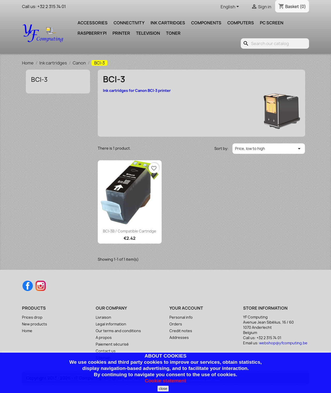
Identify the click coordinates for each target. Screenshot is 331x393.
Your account (186, 308)
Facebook (27, 286)
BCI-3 (39, 79)
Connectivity (129, 23)
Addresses (179, 337)
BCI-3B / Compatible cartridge (129, 231)
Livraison (103, 317)
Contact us (106, 350)
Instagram (40, 286)
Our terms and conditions (118, 330)
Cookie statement (165, 380)
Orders (175, 324)
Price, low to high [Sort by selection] (268, 148)
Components (206, 23)
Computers (240, 23)
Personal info (181, 317)
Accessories (93, 23)
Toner (173, 33)
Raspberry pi (92, 33)
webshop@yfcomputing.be (283, 342)
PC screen (271, 23)
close (163, 389)
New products (34, 324)
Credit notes (180, 330)
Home (27, 330)
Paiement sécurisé (112, 344)
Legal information (111, 324)
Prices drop (32, 317)
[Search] (275, 43)
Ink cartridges (168, 23)
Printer (121, 33)
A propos (104, 337)
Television (148, 33)
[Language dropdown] (231, 7)
